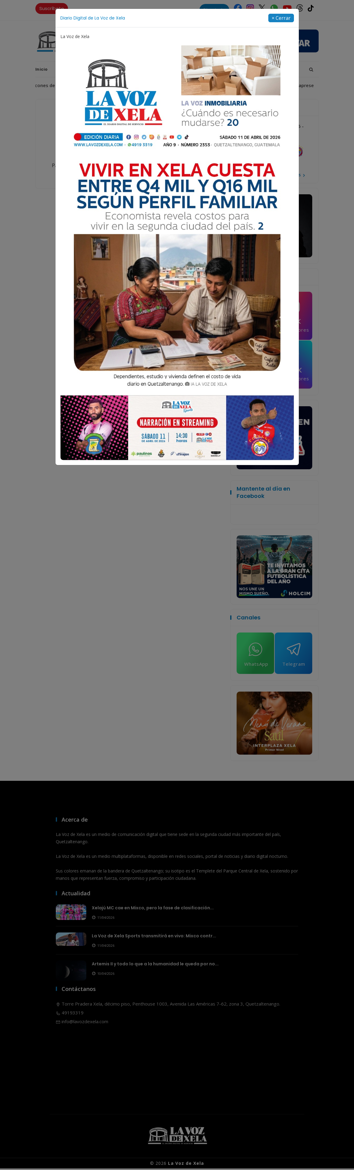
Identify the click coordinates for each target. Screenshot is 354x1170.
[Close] (281, 18)
